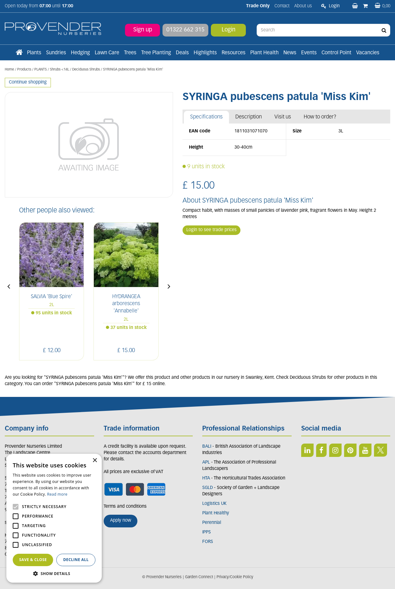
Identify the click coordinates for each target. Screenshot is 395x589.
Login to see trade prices (211, 230)
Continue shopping (28, 82)
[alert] (54, 518)
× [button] (94, 460)
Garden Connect (199, 577)
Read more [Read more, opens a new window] (57, 494)
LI (307, 450)
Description (248, 117)
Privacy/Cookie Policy (235, 577)
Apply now (120, 520)
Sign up (142, 30)
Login (228, 30)
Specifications (206, 117)
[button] (54, 573)
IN (335, 450)
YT (365, 450)
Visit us (282, 117)
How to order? (320, 117)
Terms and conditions (125, 506)
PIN (350, 450)
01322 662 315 (185, 30)
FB (321, 450)
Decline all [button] (76, 559)
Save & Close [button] (33, 559)
